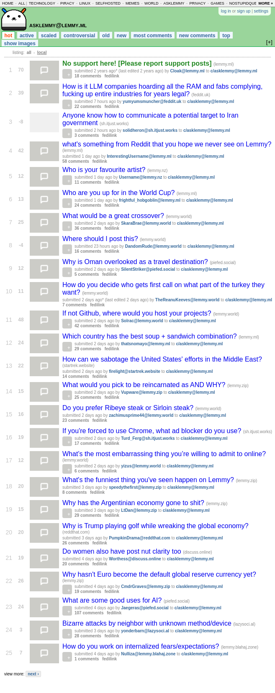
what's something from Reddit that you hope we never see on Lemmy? (166, 144)
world (151, 3)
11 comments (88, 182)
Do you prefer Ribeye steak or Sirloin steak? (128, 407)
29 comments (88, 348)
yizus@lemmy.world (141, 466)
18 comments (88, 76)
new (121, 35)
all (21, 3)
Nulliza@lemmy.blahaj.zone (148, 654)
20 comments (75, 564)
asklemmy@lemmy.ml (58, 24)
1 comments (87, 659)
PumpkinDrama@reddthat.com (139, 538)
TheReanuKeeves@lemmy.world (187, 300)
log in (226, 11)
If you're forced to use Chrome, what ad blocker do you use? (152, 430)
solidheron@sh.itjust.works (150, 130)
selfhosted (108, 3)
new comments (197, 35)
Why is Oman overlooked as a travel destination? (136, 261)
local (42, 52)
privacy (197, 3)
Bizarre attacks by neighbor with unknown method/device (147, 623)
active (27, 35)
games (217, 3)
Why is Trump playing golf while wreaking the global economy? (155, 525)
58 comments (75, 161)
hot (9, 35)
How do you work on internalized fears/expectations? (141, 646)
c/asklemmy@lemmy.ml (234, 71)
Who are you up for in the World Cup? (119, 192)
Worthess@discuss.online (135, 559)
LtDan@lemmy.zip (139, 510)
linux (84, 3)
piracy (67, 3)
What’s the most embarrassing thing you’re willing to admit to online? (164, 453)
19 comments (88, 591)
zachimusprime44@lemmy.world (141, 415)
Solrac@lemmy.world (142, 320)
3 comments (87, 135)
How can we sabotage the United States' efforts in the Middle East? (162, 359)
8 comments (74, 492)
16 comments (88, 251)
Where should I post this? (101, 238)
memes (132, 3)
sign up (243, 11)
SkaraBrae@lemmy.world (146, 223)
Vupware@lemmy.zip (141, 392)
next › (33, 674)
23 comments (75, 420)
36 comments (88, 228)
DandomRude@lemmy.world (153, 246)
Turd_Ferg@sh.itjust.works (148, 438)
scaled (49, 35)
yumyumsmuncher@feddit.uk (152, 101)
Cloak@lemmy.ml (187, 71)
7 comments (74, 305)
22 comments (88, 106)
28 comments (88, 636)
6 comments (87, 471)
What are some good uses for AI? (113, 600)
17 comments (88, 443)
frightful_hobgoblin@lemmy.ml (149, 200)
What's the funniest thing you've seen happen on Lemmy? (149, 479)
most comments (153, 35)
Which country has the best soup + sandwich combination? (150, 336)
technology (42, 3)
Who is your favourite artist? (104, 169)
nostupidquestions (250, 3)
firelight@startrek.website (134, 371)
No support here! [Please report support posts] (137, 63)
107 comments (89, 613)
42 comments (88, 325)
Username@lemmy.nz (140, 177)
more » (265, 3)
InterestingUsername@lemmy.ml (139, 156)
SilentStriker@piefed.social (148, 269)
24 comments (88, 205)
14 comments (75, 376)
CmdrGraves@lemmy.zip (145, 586)
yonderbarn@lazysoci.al (145, 631)
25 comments (88, 397)
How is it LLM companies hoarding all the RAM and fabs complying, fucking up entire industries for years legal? (162, 90)
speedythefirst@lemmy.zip (135, 487)
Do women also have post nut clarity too (122, 551)
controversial (79, 35)
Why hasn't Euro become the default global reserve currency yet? (159, 574)
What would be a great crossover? (114, 215)
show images (20, 43)
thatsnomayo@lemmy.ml (145, 343)
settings (261, 11)
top (226, 35)
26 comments (75, 543)
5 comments (87, 274)
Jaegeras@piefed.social (145, 608)
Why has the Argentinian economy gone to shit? (134, 502)
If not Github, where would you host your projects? (137, 313)
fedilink (112, 76)
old (106, 35)
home (7, 3)
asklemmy (173, 3)
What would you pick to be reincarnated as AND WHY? (144, 384)
